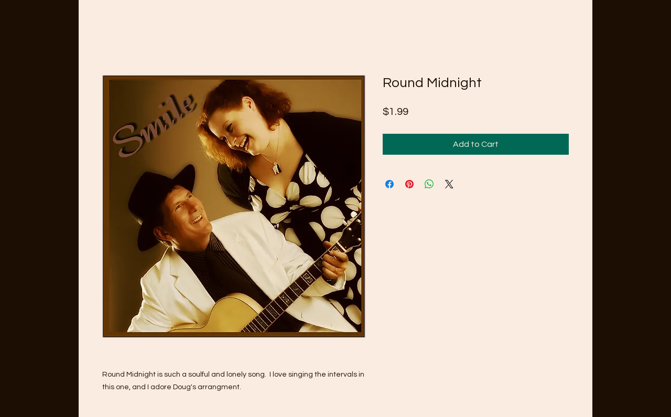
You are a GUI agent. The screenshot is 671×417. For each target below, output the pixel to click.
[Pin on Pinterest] (409, 184)
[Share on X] (449, 184)
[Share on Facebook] (389, 184)
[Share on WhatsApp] (429, 184)
